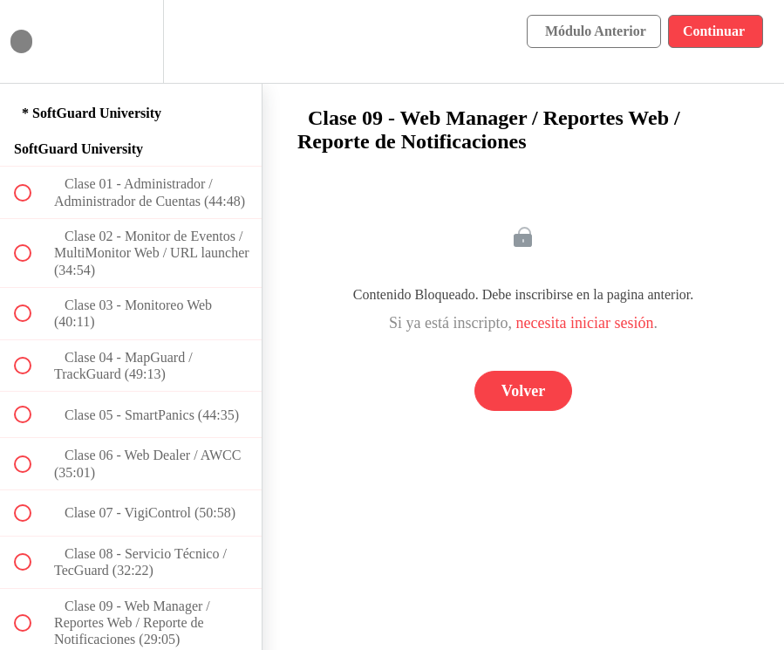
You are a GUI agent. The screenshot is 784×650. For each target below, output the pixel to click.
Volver (523, 391)
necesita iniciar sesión (585, 323)
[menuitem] (131, 41)
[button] (32, 41)
